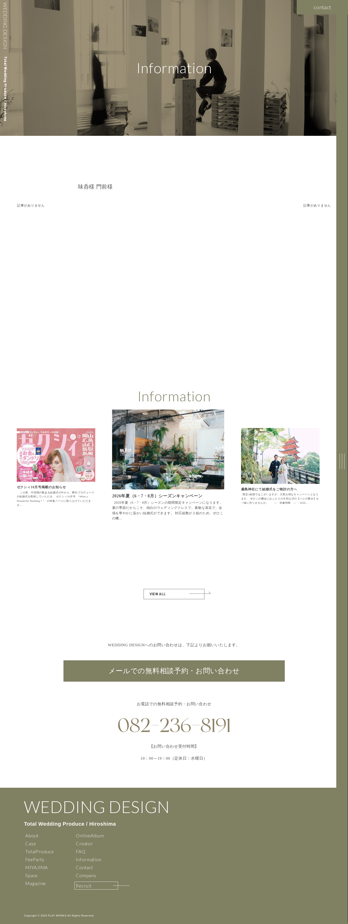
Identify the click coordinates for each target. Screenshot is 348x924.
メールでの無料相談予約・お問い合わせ (174, 671)
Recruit (84, 885)
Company (86, 875)
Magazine (35, 883)
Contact (84, 867)
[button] (218, 468)
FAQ (80, 851)
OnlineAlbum (90, 835)
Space (31, 875)
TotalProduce (39, 851)
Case (30, 843)
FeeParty (34, 859)
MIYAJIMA (36, 867)
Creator (84, 843)
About (32, 835)
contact (322, 7)
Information (88, 859)
